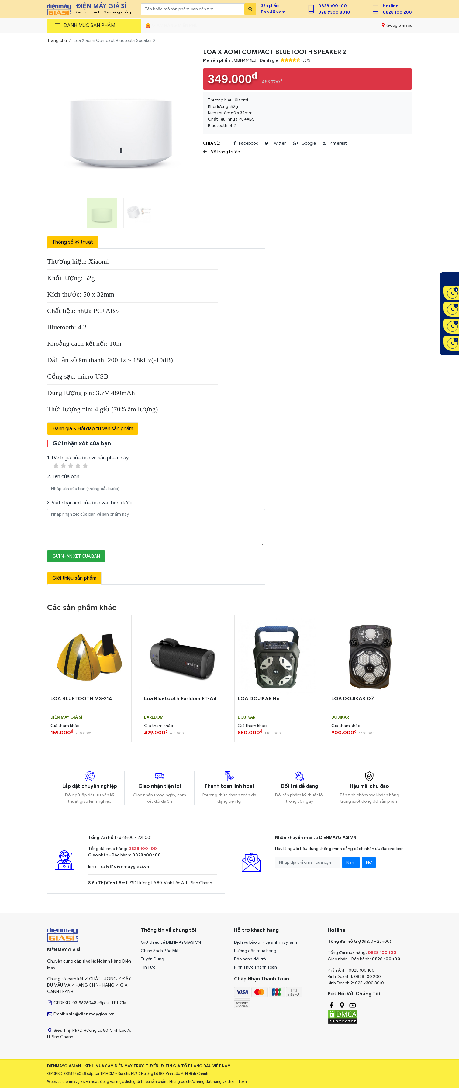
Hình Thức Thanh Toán (255, 967)
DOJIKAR (246, 717)
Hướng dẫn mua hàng (255, 950)
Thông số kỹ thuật (72, 242)
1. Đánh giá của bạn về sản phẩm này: (88, 462)
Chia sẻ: (211, 143)
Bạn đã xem (273, 12)
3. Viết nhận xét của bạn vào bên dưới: (89, 503)
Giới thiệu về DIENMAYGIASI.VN (171, 942)
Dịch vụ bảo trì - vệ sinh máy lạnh (265, 942)
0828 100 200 (397, 12)
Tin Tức (148, 967)
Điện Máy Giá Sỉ (66, 717)
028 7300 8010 (334, 12)
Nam (351, 862)
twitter (275, 143)
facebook (245, 143)
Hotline (391, 6)
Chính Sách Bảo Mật (160, 950)
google (304, 143)
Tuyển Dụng (152, 959)
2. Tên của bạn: (64, 477)
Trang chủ (57, 40)
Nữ (369, 862)
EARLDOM (154, 717)
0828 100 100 (332, 6)
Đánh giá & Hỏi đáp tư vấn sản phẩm (92, 429)
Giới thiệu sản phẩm (74, 578)
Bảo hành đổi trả (250, 959)
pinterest (335, 143)
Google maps (397, 25)
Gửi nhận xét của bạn (76, 556)
